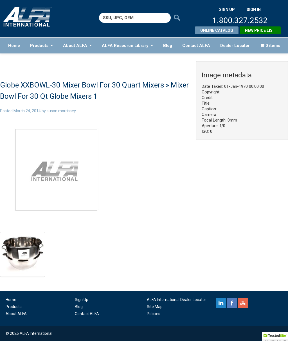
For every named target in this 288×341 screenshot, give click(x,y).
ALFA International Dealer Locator (176, 299)
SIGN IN (254, 9)
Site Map (155, 306)
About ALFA (77, 45)
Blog (167, 45)
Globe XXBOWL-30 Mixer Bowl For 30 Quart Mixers (82, 85)
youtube (243, 303)
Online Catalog (216, 30)
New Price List (260, 30)
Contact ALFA (196, 45)
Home (14, 45)
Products (41, 45)
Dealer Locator (235, 45)
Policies (153, 313)
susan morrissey (61, 111)
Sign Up (81, 299)
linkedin (221, 303)
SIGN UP (227, 9)
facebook (232, 303)
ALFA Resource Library (127, 45)
